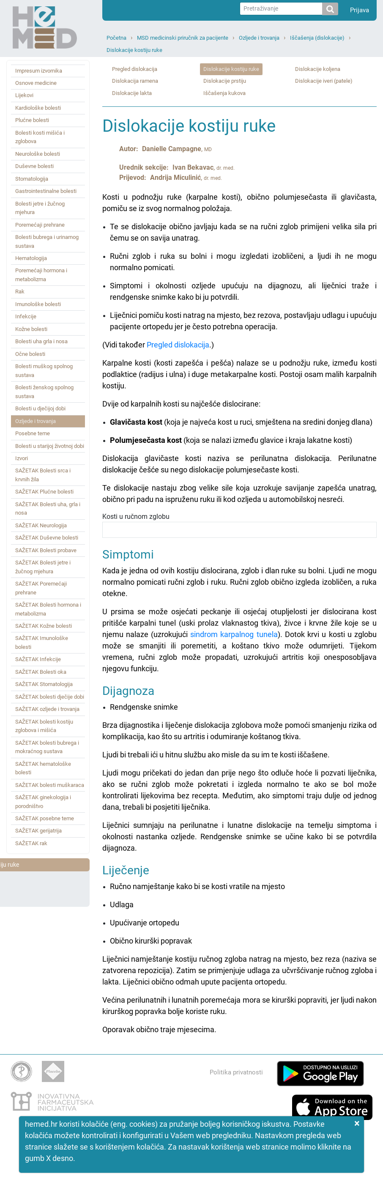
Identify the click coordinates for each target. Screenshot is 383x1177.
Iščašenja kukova (224, 93)
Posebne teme (32, 433)
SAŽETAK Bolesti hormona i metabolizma (48, 609)
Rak (20, 291)
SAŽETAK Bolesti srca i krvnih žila (43, 474)
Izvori (21, 458)
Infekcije (25, 316)
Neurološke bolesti (37, 154)
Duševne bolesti (34, 166)
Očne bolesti (30, 354)
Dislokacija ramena (135, 81)
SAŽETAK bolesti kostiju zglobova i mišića (44, 726)
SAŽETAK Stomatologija (44, 684)
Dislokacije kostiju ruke (134, 50)
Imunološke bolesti (38, 304)
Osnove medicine (36, 83)
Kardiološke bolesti (38, 108)
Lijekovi (24, 95)
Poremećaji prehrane (40, 225)
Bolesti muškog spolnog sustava (44, 370)
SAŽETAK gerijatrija (38, 830)
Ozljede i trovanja (259, 38)
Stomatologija (31, 179)
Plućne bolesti (32, 120)
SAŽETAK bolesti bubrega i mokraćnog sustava (47, 747)
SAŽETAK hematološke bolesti (43, 768)
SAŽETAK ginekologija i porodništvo (43, 801)
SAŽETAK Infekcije (38, 659)
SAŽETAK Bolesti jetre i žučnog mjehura (43, 566)
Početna (116, 38)
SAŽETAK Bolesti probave (46, 550)
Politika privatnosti (236, 1072)
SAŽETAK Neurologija (41, 525)
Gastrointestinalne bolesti (46, 191)
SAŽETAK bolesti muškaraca (49, 785)
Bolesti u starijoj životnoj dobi (49, 446)
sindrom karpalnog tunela (233, 634)
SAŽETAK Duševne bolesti (46, 537)
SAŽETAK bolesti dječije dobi (49, 697)
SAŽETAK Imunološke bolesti (41, 642)
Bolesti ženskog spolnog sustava (44, 391)
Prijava (359, 10)
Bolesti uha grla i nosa (41, 341)
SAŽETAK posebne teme (44, 818)
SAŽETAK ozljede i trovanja (47, 709)
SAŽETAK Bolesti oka (40, 672)
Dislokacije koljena (317, 69)
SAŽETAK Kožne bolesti (43, 626)
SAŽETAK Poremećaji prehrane (41, 587)
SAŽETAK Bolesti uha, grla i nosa (47, 508)
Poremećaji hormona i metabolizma (41, 274)
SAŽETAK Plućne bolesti (44, 491)
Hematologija (31, 258)
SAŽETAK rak (31, 843)
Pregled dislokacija (134, 69)
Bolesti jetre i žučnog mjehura (40, 208)
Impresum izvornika (38, 71)
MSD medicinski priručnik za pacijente (182, 38)
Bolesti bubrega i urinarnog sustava (47, 241)
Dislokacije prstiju (224, 81)
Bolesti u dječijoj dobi (40, 408)
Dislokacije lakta (132, 93)
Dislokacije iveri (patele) (324, 81)
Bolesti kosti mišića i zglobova (40, 137)
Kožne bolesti (31, 329)
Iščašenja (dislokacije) (317, 38)
